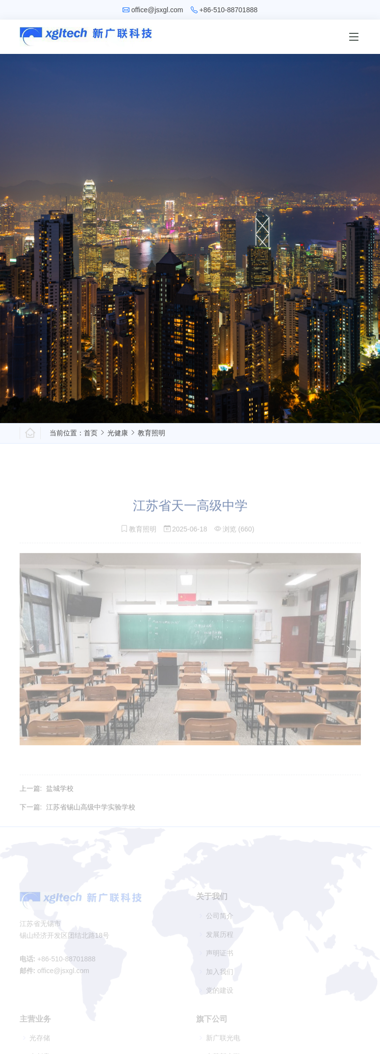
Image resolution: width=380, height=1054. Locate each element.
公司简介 (219, 924)
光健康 (117, 433)
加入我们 (219, 980)
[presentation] (32, 661)
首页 (91, 433)
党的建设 (219, 999)
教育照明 (151, 433)
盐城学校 (60, 800)
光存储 (39, 1046)
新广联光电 (223, 1046)
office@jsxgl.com (157, 9)
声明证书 (219, 961)
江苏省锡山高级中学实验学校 (90, 819)
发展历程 (219, 943)
